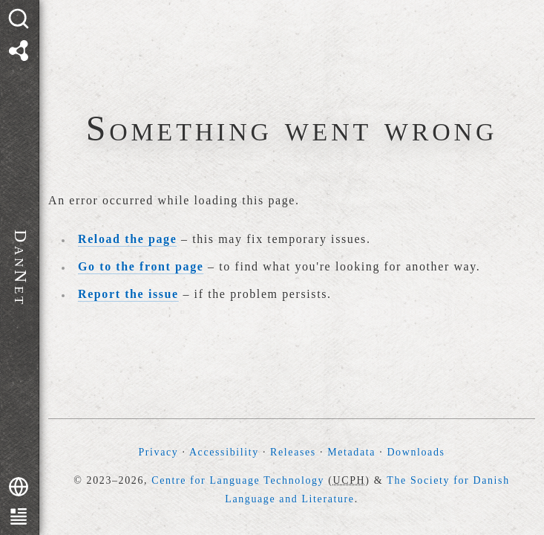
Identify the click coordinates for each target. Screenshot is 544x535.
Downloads (416, 452)
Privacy (158, 452)
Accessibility (224, 452)
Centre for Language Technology (237, 480)
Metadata (351, 452)
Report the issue (128, 294)
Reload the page (127, 239)
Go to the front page (140, 266)
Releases (293, 452)
